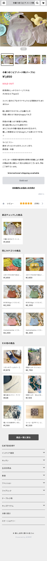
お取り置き (6, 513)
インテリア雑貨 (8, 453)
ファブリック (6, 491)
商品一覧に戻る (23, 437)
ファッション (6, 483)
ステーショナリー (8, 521)
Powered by (24, 537)
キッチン (5, 460)
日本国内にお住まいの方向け (23, 188)
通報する (41, 194)
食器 (4, 476)
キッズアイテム (8, 506)
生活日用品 (6, 468)
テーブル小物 (7, 498)
